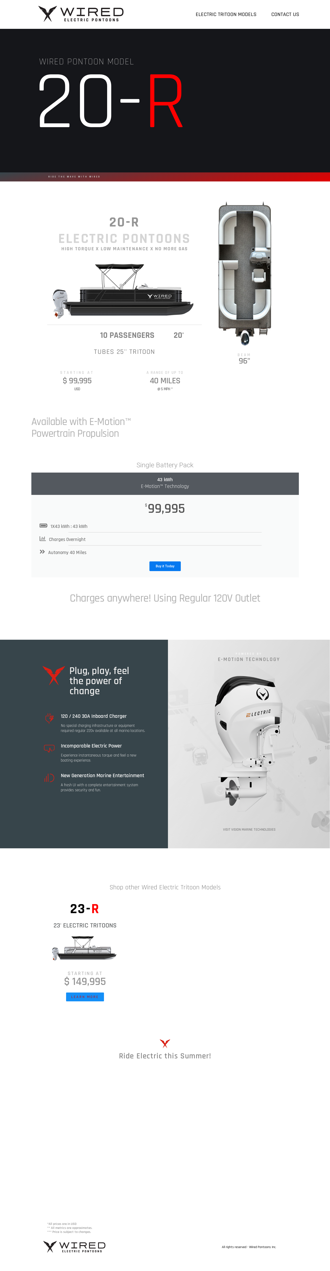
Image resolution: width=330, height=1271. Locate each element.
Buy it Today (165, 566)
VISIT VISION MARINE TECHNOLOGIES (249, 829)
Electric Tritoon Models (227, 14)
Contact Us (285, 14)
